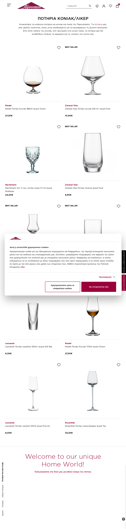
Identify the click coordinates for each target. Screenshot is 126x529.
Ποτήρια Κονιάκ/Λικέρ (3, 472)
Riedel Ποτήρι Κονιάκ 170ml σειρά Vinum (85, 346)
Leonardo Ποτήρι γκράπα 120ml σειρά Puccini (27, 426)
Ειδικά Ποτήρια (3, 491)
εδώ (23, 267)
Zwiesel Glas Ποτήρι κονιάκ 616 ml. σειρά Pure (87, 109)
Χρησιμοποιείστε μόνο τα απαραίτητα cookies (62, 286)
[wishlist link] (110, 6)
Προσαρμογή (105, 277)
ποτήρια (98, 24)
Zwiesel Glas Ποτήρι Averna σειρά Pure (84, 188)
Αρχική (3, 513)
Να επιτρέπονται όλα (98, 287)
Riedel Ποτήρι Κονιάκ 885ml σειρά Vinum (25, 109)
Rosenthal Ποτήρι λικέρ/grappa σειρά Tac (85, 426)
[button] (89, 6)
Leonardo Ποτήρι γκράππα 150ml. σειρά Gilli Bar (28, 346)
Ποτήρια (3, 503)
